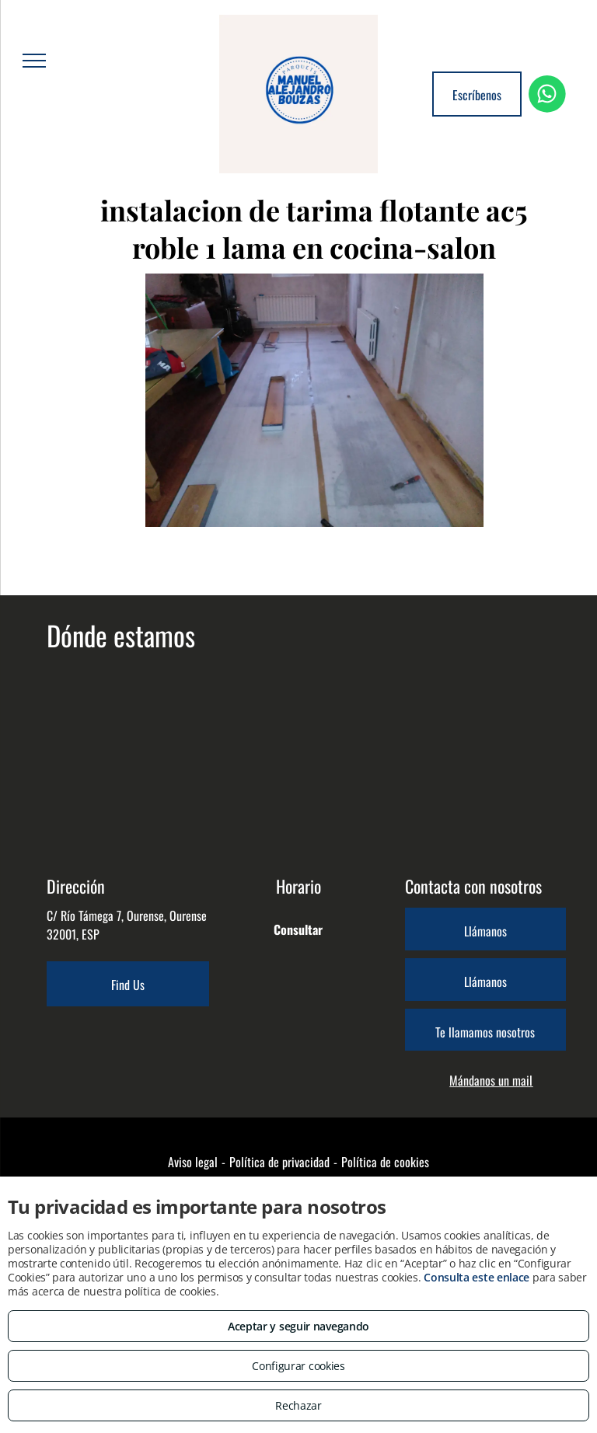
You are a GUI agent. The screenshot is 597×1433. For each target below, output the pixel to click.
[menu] (34, 60)
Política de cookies (385, 1161)
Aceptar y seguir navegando (298, 1326)
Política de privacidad (279, 1161)
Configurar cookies (298, 1365)
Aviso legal (193, 1161)
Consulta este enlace (476, 1277)
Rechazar (298, 1405)
